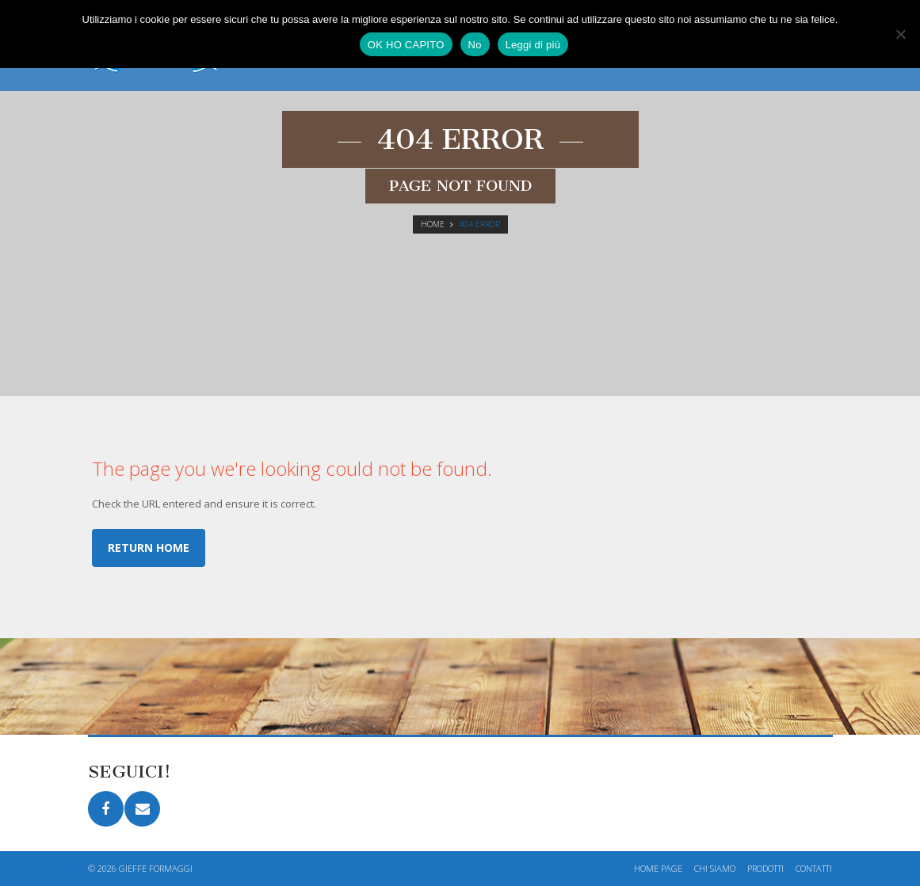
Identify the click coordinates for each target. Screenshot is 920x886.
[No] (900, 34)
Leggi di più (533, 45)
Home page (658, 868)
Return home (148, 547)
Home (433, 224)
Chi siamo (714, 868)
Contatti (814, 868)
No (475, 45)
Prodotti (765, 868)
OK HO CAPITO (406, 45)
